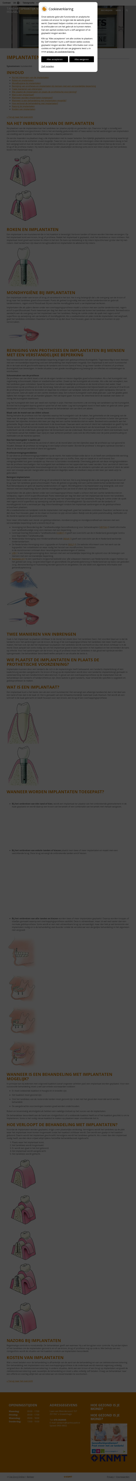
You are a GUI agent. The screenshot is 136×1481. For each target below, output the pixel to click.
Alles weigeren (81, 59)
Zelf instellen (47, 66)
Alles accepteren (55, 59)
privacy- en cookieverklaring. (61, 51)
